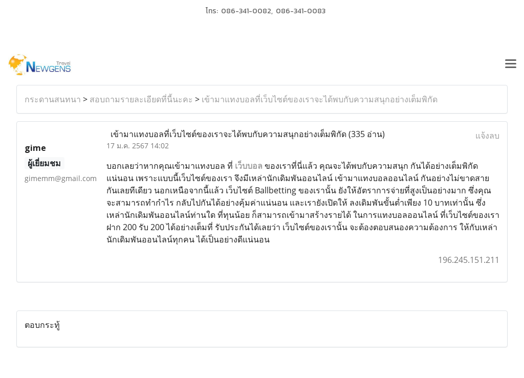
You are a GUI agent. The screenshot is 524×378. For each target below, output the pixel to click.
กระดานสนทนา (53, 99)
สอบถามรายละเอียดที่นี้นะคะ (141, 99)
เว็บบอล (249, 165)
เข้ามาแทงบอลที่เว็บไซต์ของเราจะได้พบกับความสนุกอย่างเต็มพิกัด (320, 99)
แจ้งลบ (487, 135)
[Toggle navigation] (510, 65)
